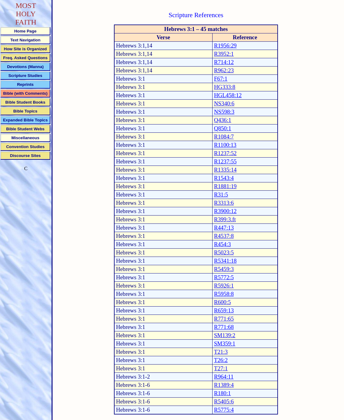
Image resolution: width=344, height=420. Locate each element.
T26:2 (221, 360)
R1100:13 (225, 145)
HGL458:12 (228, 95)
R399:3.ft (225, 219)
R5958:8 (224, 294)
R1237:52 (225, 153)
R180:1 (222, 393)
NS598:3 (224, 112)
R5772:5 (224, 277)
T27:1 (221, 368)
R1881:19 (225, 186)
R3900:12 (225, 211)
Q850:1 (222, 128)
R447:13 (224, 227)
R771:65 (224, 318)
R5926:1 (224, 285)
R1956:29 (225, 45)
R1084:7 (224, 136)
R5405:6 (224, 401)
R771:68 (224, 327)
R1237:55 (225, 161)
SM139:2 (224, 335)
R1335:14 (225, 169)
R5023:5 (224, 252)
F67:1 (221, 78)
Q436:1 (222, 120)
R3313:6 (224, 203)
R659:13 (224, 310)
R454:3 (222, 244)
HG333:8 (224, 87)
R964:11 (224, 376)
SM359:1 (224, 343)
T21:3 (221, 352)
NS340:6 (224, 103)
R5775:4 (224, 410)
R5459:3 (224, 269)
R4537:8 (224, 236)
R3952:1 (224, 54)
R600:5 (222, 302)
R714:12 (224, 62)
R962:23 (224, 70)
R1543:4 (224, 178)
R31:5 (221, 194)
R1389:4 (224, 385)
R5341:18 (225, 261)
